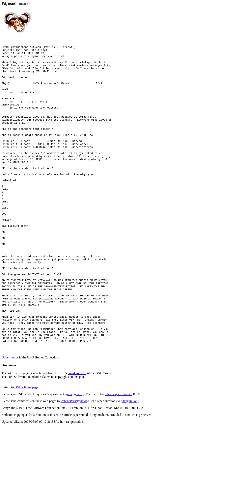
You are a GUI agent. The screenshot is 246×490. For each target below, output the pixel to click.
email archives (77, 434)
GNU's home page (26, 448)
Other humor (10, 418)
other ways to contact (118, 455)
